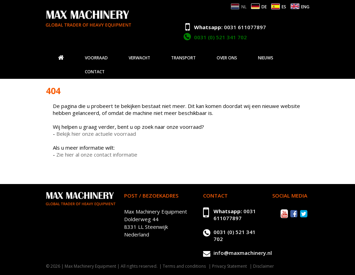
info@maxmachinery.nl (242, 252)
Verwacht (139, 58)
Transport (183, 58)
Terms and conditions (184, 266)
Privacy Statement (229, 266)
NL (244, 7)
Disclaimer (263, 266)
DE (264, 7)
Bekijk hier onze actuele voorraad (96, 133)
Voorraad (96, 58)
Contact (95, 71)
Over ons (227, 58)
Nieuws (265, 58)
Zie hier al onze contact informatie (96, 154)
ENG (305, 7)
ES (284, 7)
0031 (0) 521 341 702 (220, 37)
